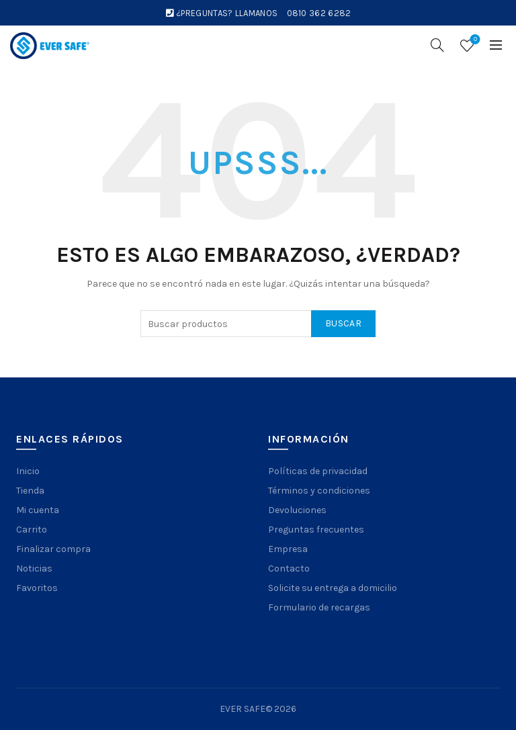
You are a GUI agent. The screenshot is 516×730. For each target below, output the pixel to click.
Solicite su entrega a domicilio (332, 588)
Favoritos (37, 588)
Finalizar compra (53, 549)
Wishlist (474, 40)
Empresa (288, 549)
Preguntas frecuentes (316, 529)
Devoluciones (297, 510)
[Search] (437, 45)
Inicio (28, 471)
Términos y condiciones (319, 490)
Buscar (343, 323)
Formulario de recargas (319, 607)
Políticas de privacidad (318, 471)
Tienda (30, 490)
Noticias (34, 568)
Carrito (31, 529)
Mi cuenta (37, 510)
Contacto (289, 568)
